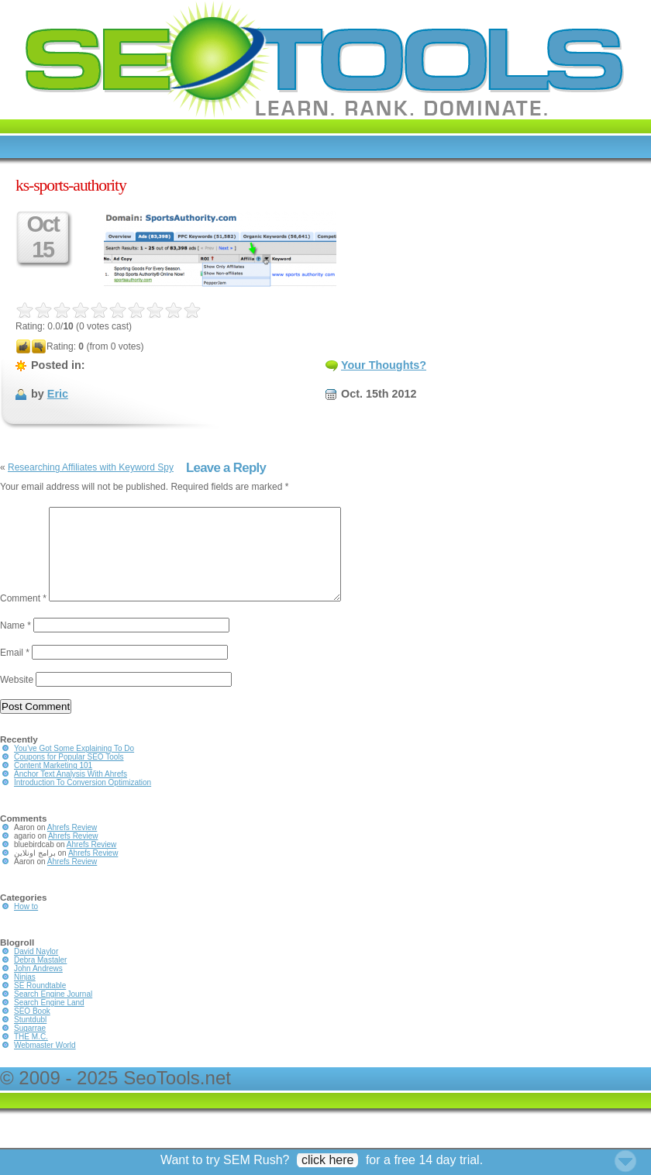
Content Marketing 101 (53, 784)
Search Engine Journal (53, 1012)
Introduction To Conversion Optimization (82, 801)
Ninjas (25, 995)
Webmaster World (45, 1064)
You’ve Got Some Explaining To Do (74, 767)
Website (16, 698)
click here (327, 1159)
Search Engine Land (49, 1021)
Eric (57, 394)
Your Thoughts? (383, 365)
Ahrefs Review (72, 846)
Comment (23, 617)
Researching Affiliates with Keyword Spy (91, 467)
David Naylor (36, 970)
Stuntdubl (30, 1038)
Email (14, 671)
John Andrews (38, 987)
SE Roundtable (40, 1004)
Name (15, 644)
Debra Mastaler (40, 978)
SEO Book (32, 1029)
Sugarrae (30, 1046)
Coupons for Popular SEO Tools (69, 775)
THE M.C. (31, 1055)
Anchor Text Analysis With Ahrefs (70, 792)
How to (26, 925)
